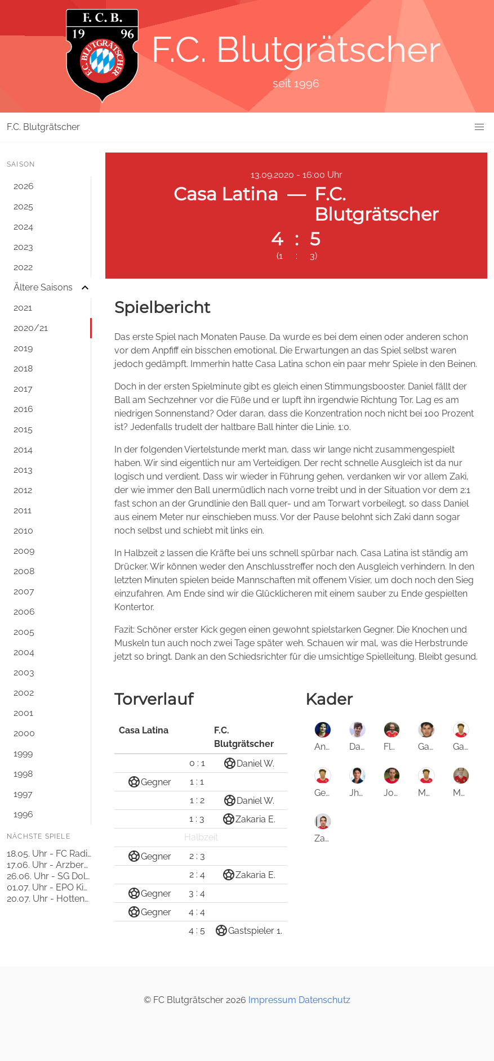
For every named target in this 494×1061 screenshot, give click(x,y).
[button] (479, 127)
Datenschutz (324, 1000)
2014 (23, 449)
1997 (23, 794)
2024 (23, 226)
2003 (24, 672)
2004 (24, 652)
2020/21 (31, 328)
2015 (23, 429)
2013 (23, 469)
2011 (23, 510)
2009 (24, 550)
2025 (23, 206)
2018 (23, 368)
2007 (24, 591)
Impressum (272, 1000)
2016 (23, 409)
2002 (24, 692)
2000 (24, 733)
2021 (23, 307)
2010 (23, 530)
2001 (23, 713)
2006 (24, 611)
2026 (24, 186)
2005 (24, 631)
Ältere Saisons (43, 287)
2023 (23, 246)
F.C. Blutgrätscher (43, 127)
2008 (24, 571)
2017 (23, 388)
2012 (23, 490)
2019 (23, 348)
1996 (23, 814)
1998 (23, 773)
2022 (23, 267)
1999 (23, 753)
